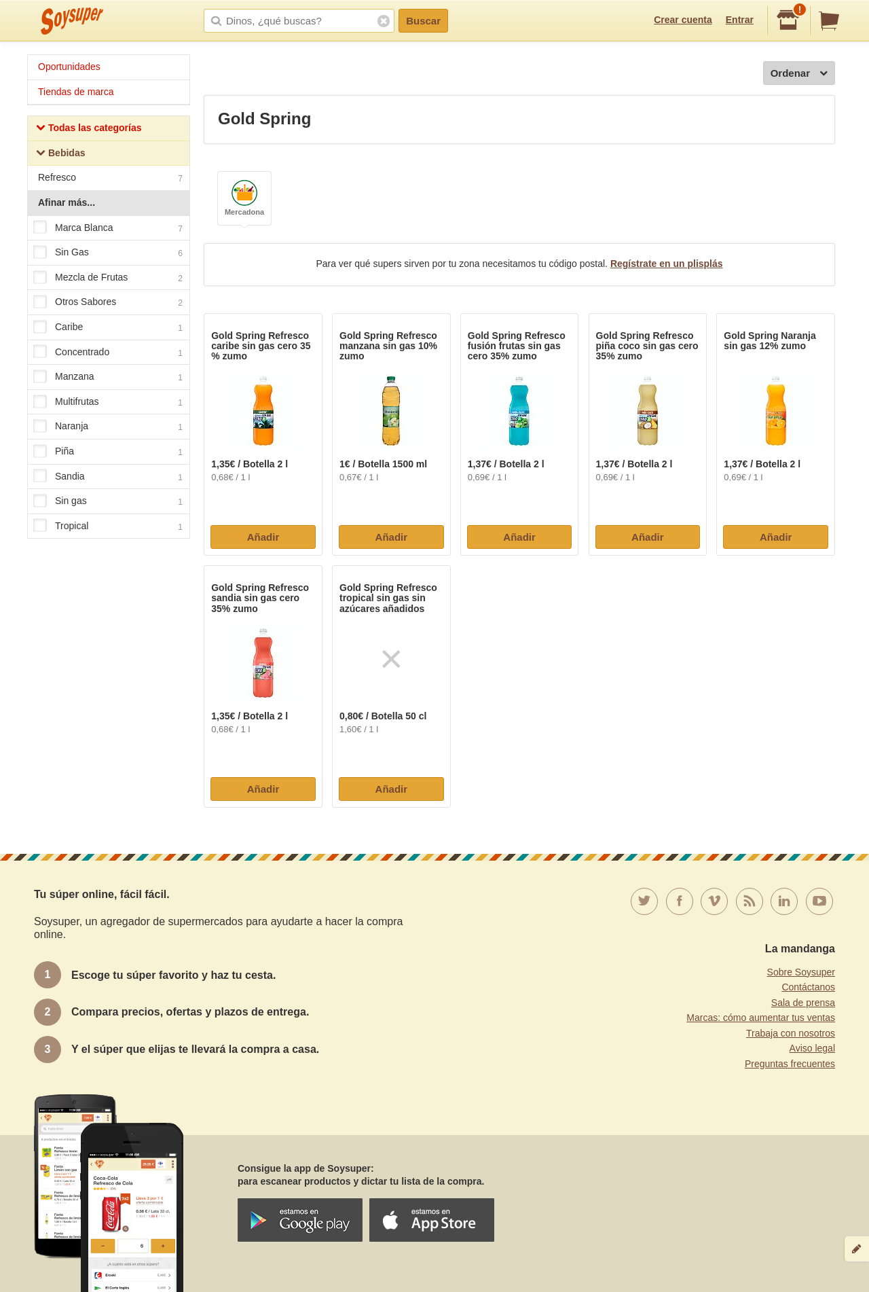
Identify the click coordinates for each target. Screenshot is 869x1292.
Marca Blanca (108, 228)
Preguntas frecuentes (790, 1063)
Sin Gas (108, 252)
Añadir (263, 537)
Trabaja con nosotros (790, 1033)
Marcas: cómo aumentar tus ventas (760, 1017)
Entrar (740, 19)
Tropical (108, 526)
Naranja (108, 427)
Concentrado (108, 352)
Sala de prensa (803, 1002)
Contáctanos (808, 987)
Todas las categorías (88, 129)
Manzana (108, 377)
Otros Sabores (108, 302)
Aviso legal (812, 1048)
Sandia (108, 476)
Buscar (423, 20)
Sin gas (108, 501)
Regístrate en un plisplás (666, 263)
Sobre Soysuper (801, 972)
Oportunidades (69, 66)
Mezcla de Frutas (108, 277)
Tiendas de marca (76, 91)
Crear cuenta (683, 19)
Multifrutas (108, 402)
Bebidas (60, 154)
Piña (108, 451)
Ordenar (799, 73)
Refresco (110, 179)
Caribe (108, 327)
